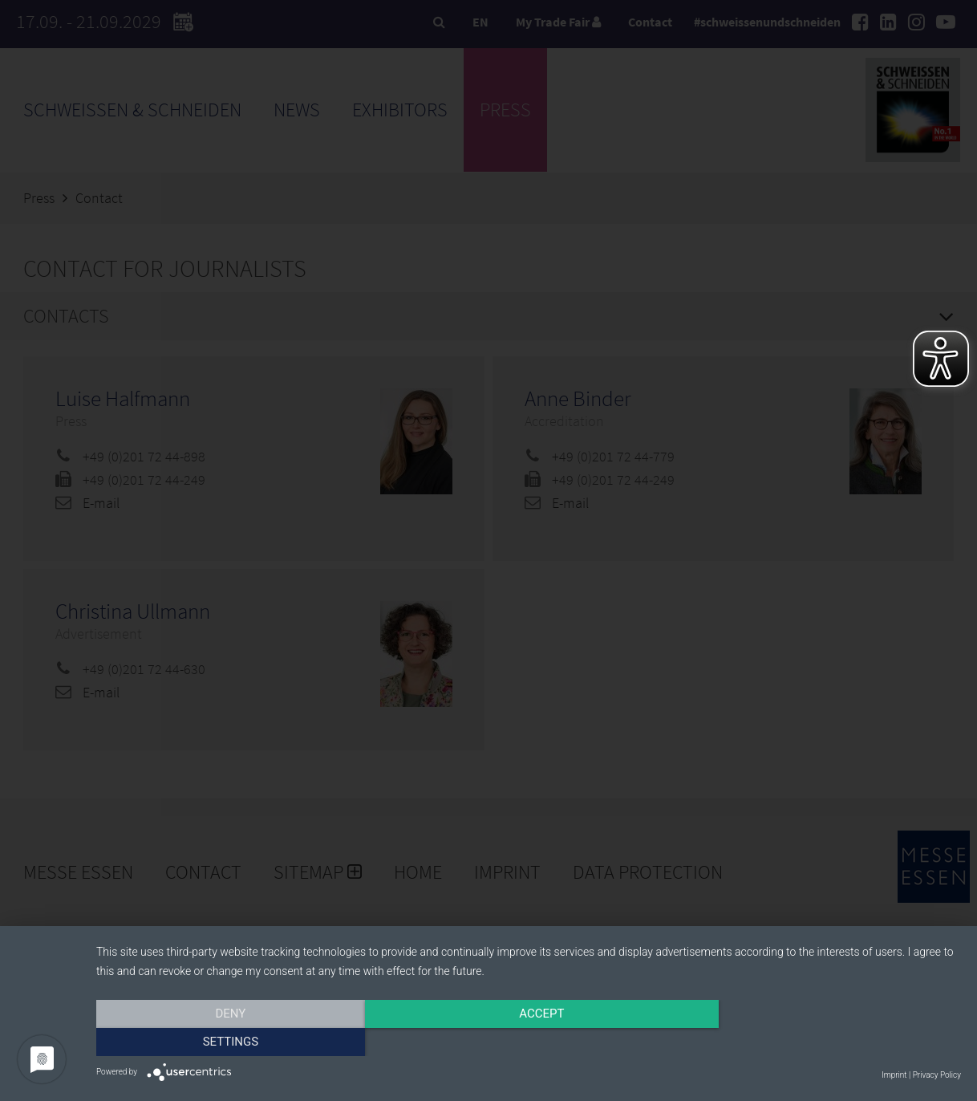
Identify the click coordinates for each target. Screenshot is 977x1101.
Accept (528, 1042)
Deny (226, 1042)
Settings (832, 1042)
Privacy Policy (937, 1075)
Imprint (894, 1075)
